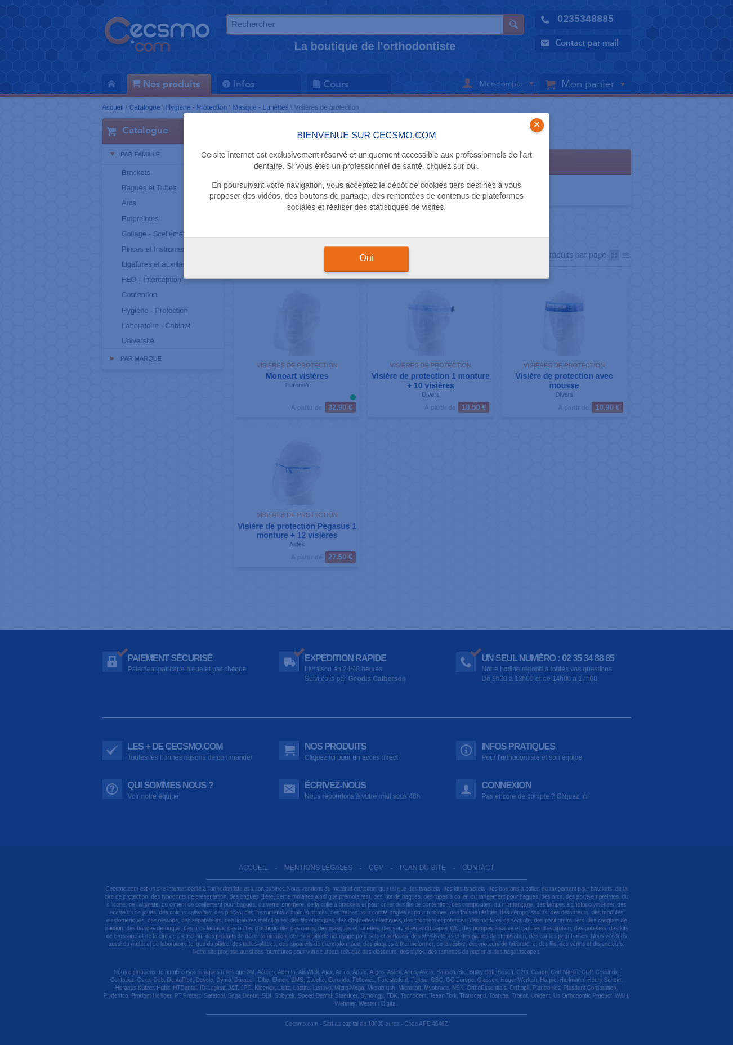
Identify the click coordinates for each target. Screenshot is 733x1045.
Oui (367, 258)
